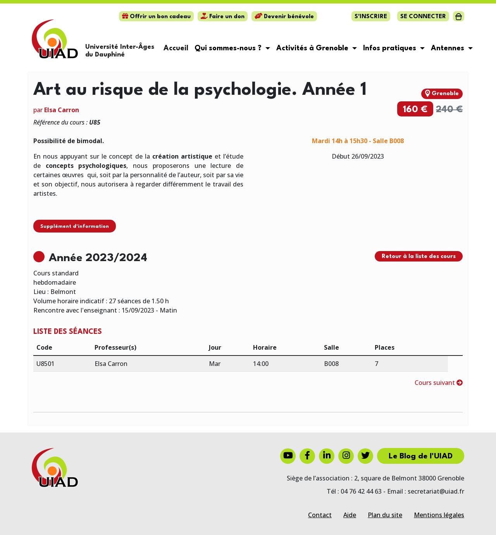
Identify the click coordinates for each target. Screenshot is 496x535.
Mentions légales (439, 515)
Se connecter (423, 17)
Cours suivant (439, 382)
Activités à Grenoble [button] (313, 48)
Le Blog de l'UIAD (421, 456)
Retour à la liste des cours (419, 257)
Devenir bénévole (284, 17)
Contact (320, 515)
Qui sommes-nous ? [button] (229, 48)
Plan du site (385, 515)
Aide (349, 515)
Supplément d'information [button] (74, 226)
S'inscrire (371, 17)
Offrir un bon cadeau (156, 17)
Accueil (176, 48)
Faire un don (223, 17)
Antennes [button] (448, 48)
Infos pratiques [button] (390, 48)
